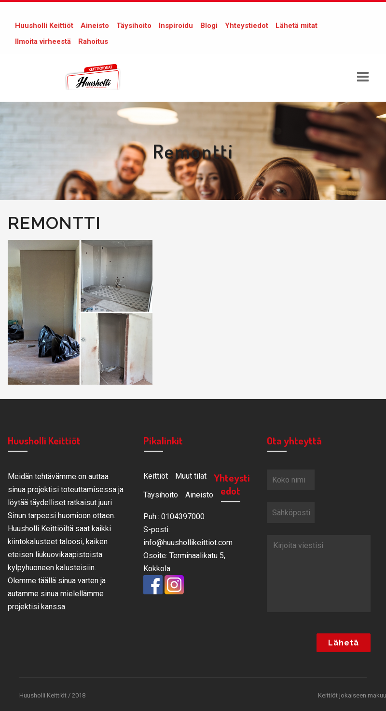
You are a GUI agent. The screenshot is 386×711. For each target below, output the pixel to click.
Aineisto (95, 25)
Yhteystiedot (246, 25)
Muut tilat (191, 476)
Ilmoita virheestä (43, 41)
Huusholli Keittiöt (44, 25)
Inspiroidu (176, 25)
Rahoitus (93, 41)
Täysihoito (134, 25)
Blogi (209, 25)
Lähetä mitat (296, 25)
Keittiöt (155, 476)
